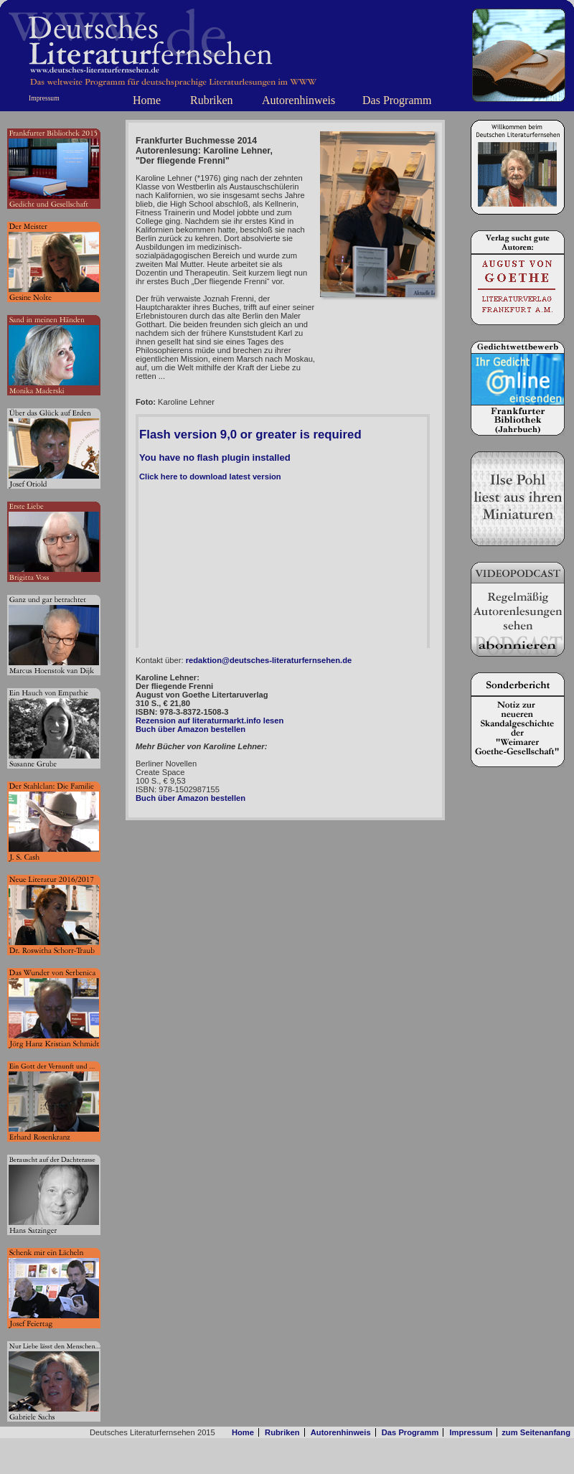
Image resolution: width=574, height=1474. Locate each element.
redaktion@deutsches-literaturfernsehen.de (269, 660)
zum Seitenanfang (536, 1432)
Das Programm (396, 100)
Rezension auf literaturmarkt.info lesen (209, 720)
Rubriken (211, 100)
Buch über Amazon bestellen (190, 729)
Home (147, 100)
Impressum (44, 98)
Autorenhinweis (298, 100)
